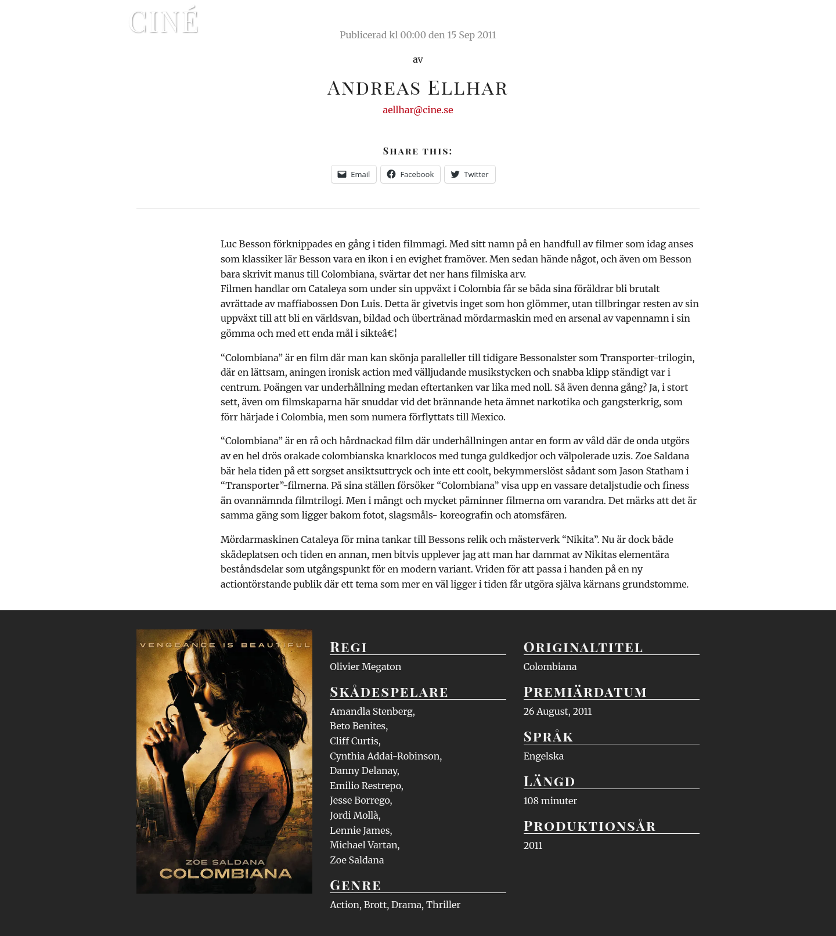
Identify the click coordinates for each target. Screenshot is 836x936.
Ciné (164, 20)
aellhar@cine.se (418, 110)
